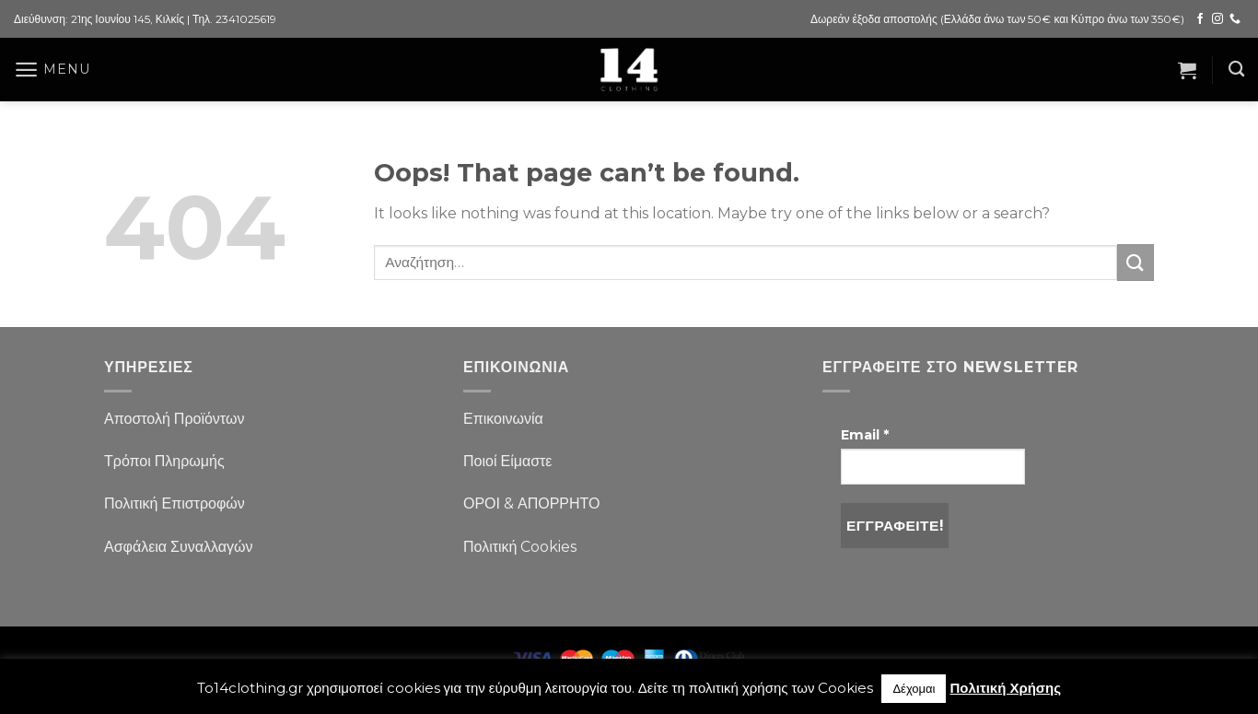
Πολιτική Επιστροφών (174, 503)
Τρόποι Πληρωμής (164, 461)
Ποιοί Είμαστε (507, 461)
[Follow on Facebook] (1200, 19)
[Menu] (51, 69)
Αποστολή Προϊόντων (174, 418)
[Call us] (1235, 19)
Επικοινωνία (503, 418)
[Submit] (1135, 262)
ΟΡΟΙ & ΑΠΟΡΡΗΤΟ (531, 503)
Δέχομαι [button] (913, 688)
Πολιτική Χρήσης (1005, 687)
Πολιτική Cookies (520, 547)
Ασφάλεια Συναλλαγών (178, 547)
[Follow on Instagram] (1217, 19)
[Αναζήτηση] (1236, 69)
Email (865, 435)
